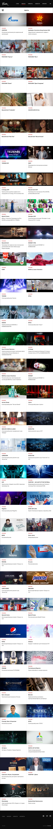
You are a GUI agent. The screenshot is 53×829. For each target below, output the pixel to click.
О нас (17, 3)
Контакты (32, 11)
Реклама (4, 28)
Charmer (49, 825)
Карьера (44, 3)
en (50, 3)
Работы (23, 3)
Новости (37, 3)
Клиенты (30, 3)
